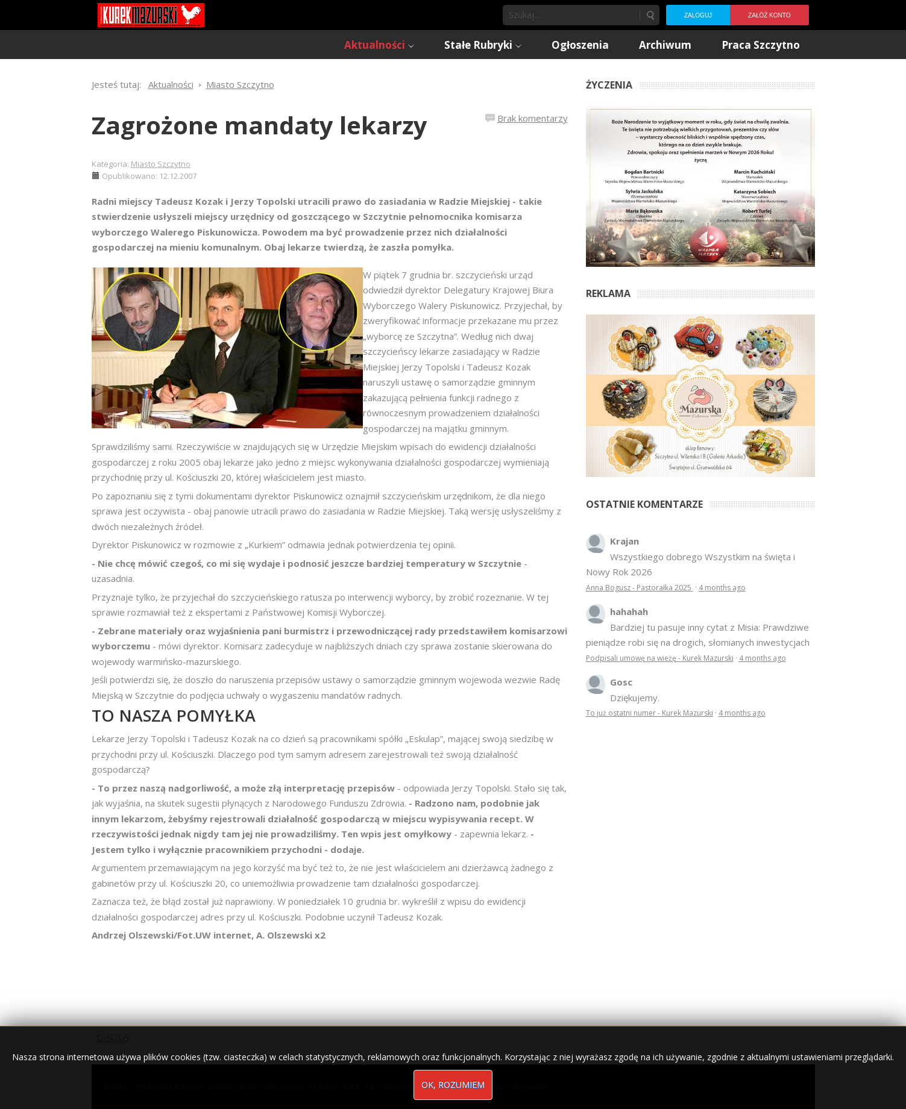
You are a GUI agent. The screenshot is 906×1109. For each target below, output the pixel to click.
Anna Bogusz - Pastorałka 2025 (639, 588)
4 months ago (722, 588)
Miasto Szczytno (160, 163)
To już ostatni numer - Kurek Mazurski (649, 713)
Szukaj (650, 15)
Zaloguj (698, 15)
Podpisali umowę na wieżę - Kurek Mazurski (660, 658)
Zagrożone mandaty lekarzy (259, 125)
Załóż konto (769, 15)
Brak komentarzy (532, 118)
